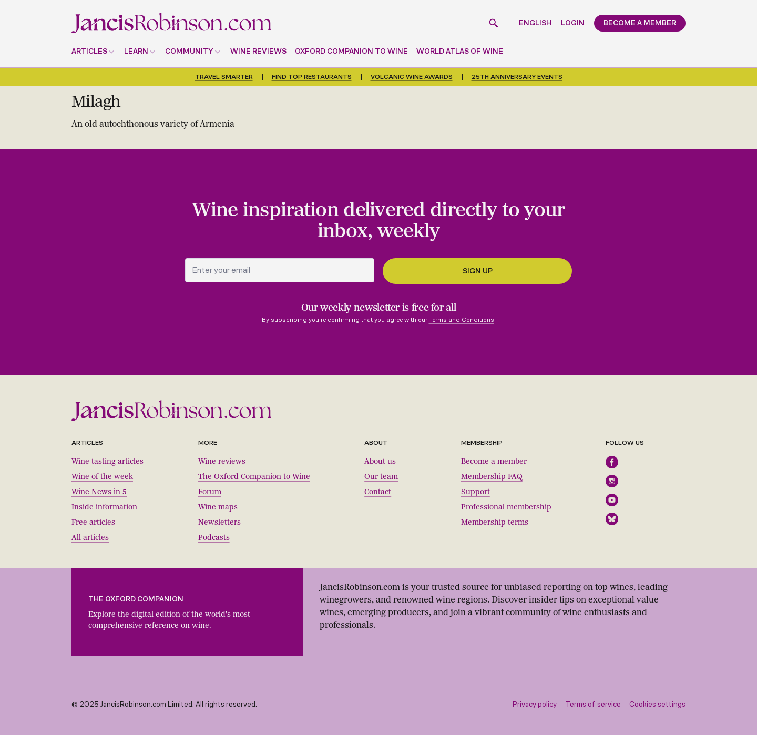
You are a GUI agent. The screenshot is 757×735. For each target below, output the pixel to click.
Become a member (494, 461)
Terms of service (593, 704)
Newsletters (219, 522)
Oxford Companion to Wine (351, 51)
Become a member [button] (639, 22)
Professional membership (506, 507)
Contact (377, 492)
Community (189, 51)
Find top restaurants (312, 76)
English (535, 22)
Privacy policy (535, 704)
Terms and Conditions (461, 319)
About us (380, 461)
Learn (136, 51)
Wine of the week (102, 477)
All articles (90, 538)
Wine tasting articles (107, 461)
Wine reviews (258, 51)
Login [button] (573, 22)
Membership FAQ (492, 477)
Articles (89, 51)
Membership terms (494, 522)
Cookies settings (657, 704)
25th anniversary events (517, 76)
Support (475, 492)
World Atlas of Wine (459, 51)
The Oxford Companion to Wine (254, 477)
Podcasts (214, 538)
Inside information (104, 507)
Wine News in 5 (99, 492)
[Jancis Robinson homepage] (171, 23)
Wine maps (218, 507)
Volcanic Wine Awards (412, 76)
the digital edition (149, 614)
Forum (209, 492)
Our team (381, 477)
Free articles (93, 522)
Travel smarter (224, 76)
